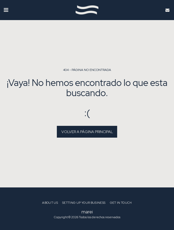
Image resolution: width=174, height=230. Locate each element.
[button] (5, 10)
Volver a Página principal (87, 131)
